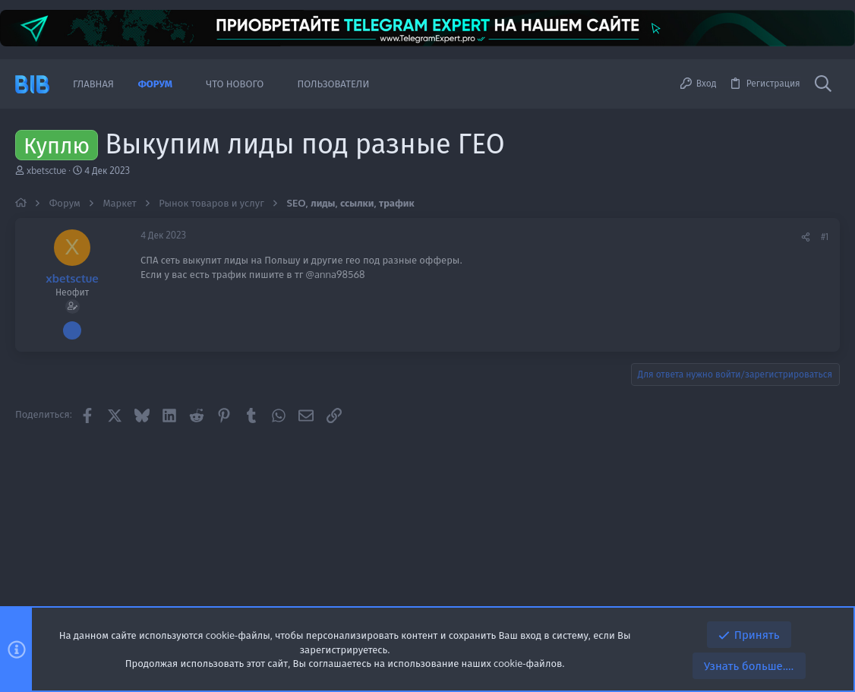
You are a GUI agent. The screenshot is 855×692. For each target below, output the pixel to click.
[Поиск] (823, 84)
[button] (184, 84)
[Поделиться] (806, 237)
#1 (824, 236)
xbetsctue (46, 170)
